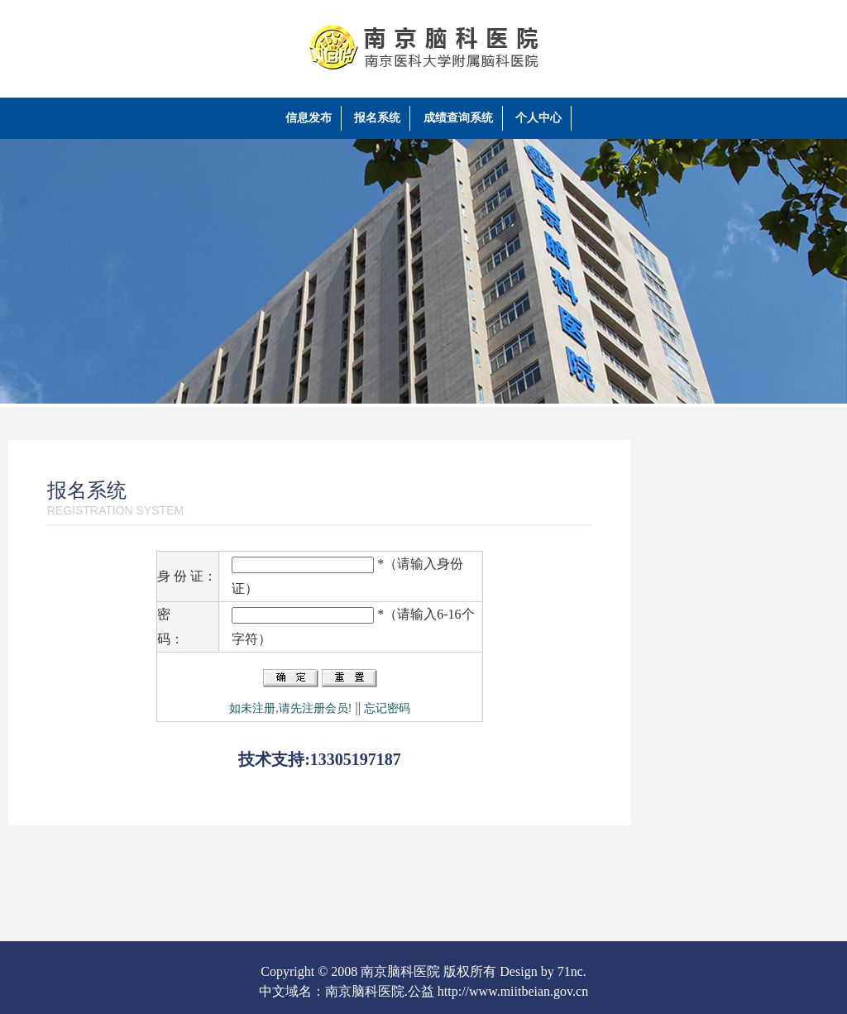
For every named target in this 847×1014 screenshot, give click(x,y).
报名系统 (377, 118)
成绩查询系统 (458, 118)
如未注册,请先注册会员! (290, 708)
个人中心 (538, 118)
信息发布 (308, 118)
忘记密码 (387, 708)
